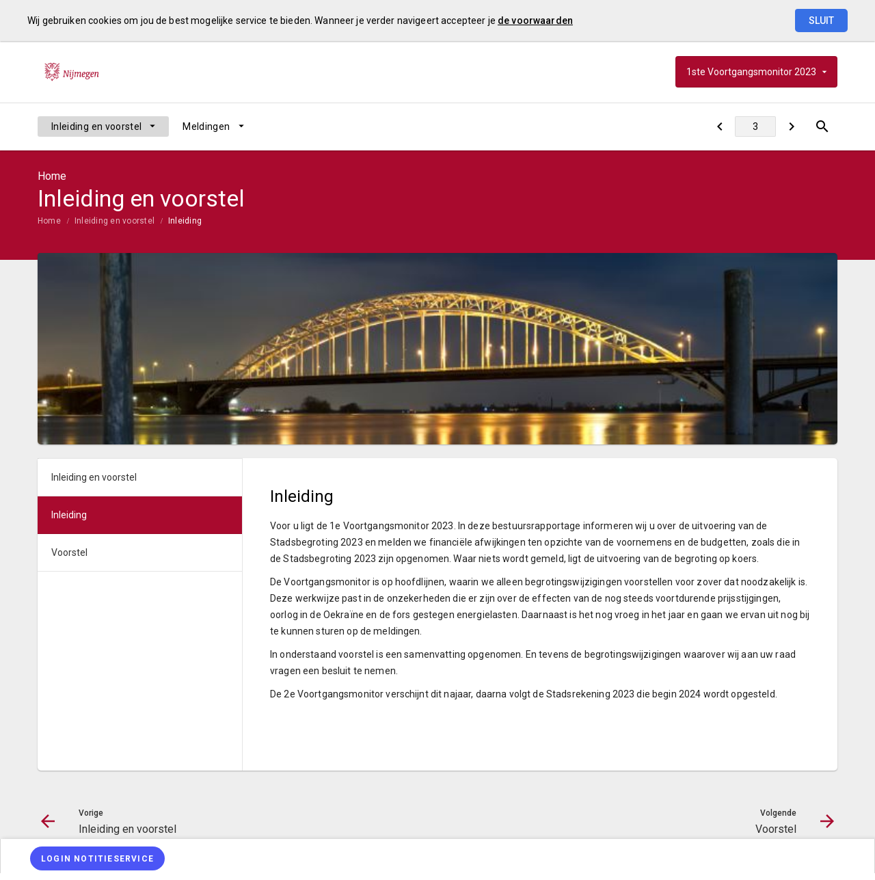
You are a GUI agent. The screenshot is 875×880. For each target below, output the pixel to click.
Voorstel (69, 552)
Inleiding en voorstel (96, 126)
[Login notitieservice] (97, 858)
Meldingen (206, 126)
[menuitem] (103, 126)
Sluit (821, 20)
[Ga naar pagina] (755, 126)
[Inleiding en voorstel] (719, 126)
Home (49, 221)
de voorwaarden (535, 20)
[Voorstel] (791, 126)
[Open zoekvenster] (822, 126)
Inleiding (185, 221)
